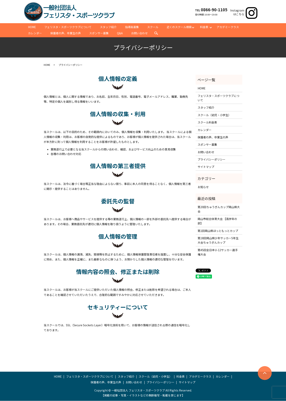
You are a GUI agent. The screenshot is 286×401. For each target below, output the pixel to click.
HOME (32, 27)
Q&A (120, 33)
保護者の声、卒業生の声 (65, 33)
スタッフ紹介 (108, 27)
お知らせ (203, 187)
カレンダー (35, 33)
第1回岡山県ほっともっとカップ (218, 231)
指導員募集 (132, 27)
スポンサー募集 (99, 33)
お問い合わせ (139, 33)
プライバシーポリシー (211, 160)
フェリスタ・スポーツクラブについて (68, 27)
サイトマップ (206, 167)
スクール (152, 27)
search (156, 33)
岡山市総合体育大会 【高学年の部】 (217, 221)
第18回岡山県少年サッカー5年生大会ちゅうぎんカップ (218, 240)
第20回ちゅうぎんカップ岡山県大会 (219, 209)
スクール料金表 (207, 123)
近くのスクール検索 (179, 27)
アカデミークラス (228, 27)
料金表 (204, 27)
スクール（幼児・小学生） (214, 115)
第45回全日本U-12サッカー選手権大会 (218, 252)
